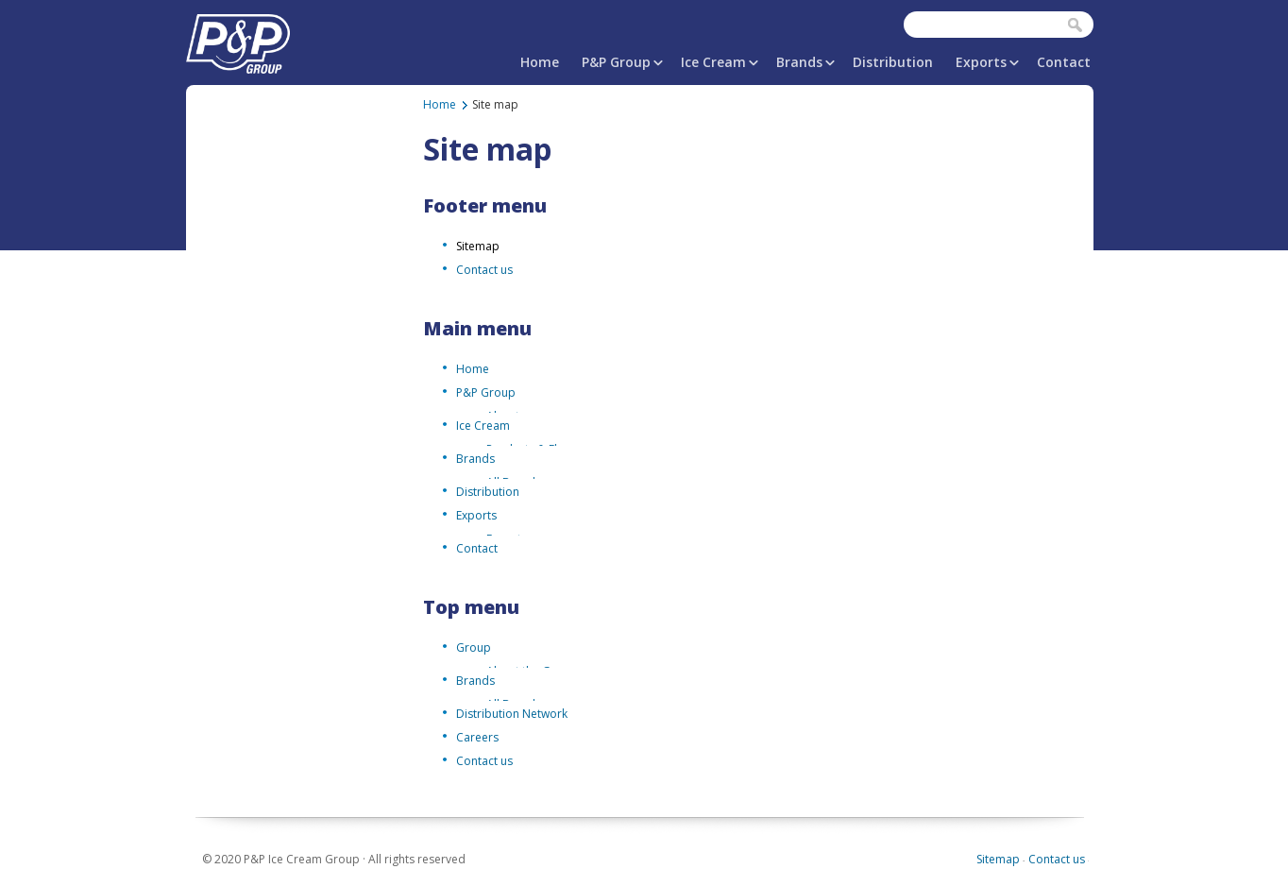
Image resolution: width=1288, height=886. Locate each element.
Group (473, 647)
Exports (981, 62)
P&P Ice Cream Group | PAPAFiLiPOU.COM (238, 40)
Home (539, 62)
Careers (477, 737)
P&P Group (616, 62)
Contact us (484, 270)
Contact (1064, 62)
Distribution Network (512, 714)
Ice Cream (713, 62)
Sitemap (478, 246)
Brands (799, 62)
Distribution (893, 62)
